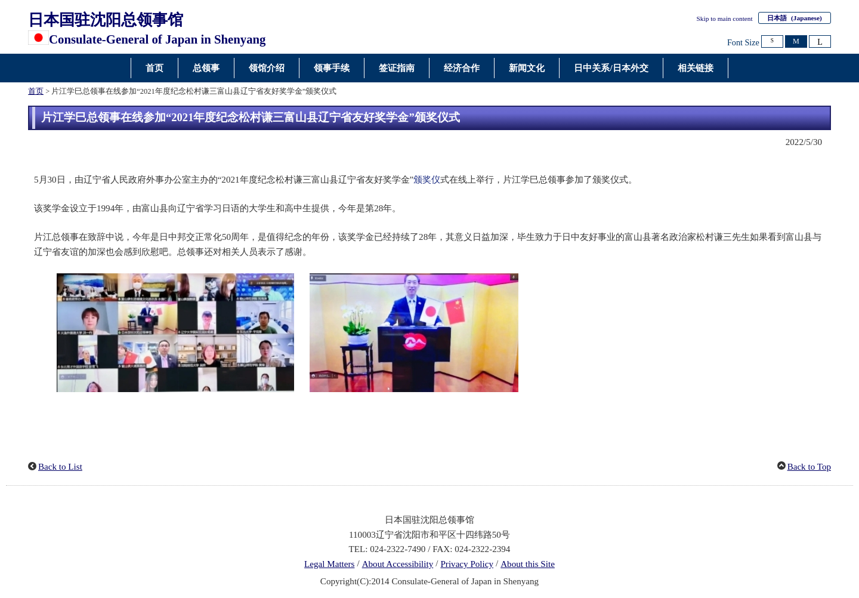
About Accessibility (398, 564)
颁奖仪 (426, 179)
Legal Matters (329, 564)
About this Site (527, 564)
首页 (36, 91)
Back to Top (809, 466)
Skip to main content (725, 18)
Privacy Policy (466, 564)
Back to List (60, 466)
